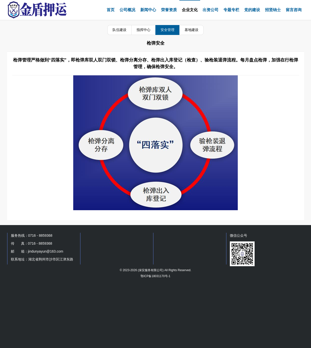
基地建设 (191, 30)
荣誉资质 (169, 10)
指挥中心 (143, 30)
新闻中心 (148, 10)
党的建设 (252, 10)
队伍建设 (119, 30)
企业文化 (190, 10)
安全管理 (167, 30)
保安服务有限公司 (151, 270)
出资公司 (210, 10)
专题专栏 (231, 10)
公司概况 (127, 10)
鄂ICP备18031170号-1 (155, 276)
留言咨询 (294, 10)
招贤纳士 (273, 10)
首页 (111, 10)
